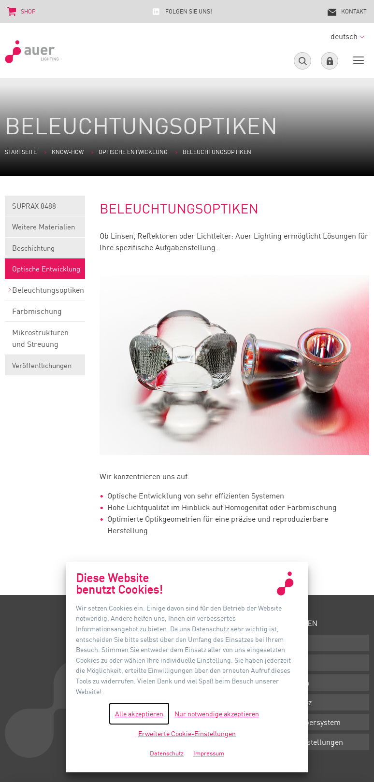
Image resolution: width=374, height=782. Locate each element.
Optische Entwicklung (133, 152)
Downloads (288, 643)
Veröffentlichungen (45, 368)
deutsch (347, 36)
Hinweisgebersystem (305, 722)
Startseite (21, 152)
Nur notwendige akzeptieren (216, 714)
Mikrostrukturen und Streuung (45, 341)
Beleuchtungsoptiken (45, 292)
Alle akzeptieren (139, 714)
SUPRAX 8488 (45, 208)
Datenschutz (291, 702)
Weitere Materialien (45, 229)
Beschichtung (45, 250)
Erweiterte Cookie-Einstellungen (187, 733)
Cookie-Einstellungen (306, 742)
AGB (277, 663)
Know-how (68, 152)
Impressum (289, 682)
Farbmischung (45, 314)
